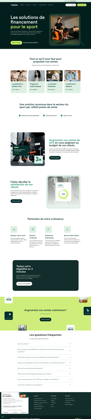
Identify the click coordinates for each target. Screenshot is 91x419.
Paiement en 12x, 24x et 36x (40, 402)
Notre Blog (67, 402)
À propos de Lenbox (70, 400)
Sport (52, 406)
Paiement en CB (37, 404)
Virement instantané (39, 406)
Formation (53, 402)
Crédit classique (38, 408)
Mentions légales (69, 404)
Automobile (54, 398)
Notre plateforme (38, 398)
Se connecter (73, 1)
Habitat (53, 400)
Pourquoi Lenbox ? (69, 398)
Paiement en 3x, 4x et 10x (40, 400)
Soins (52, 404)
